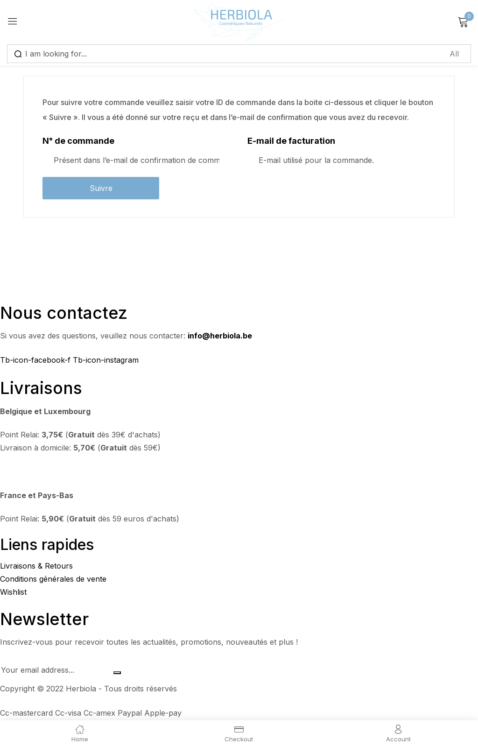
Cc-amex (101, 713)
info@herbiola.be (220, 335)
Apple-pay (163, 713)
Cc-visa (69, 713)
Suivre (101, 188)
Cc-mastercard (27, 713)
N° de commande (78, 141)
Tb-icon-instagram (106, 360)
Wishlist (13, 592)
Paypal (131, 713)
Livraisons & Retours (36, 565)
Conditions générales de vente (53, 579)
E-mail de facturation (291, 141)
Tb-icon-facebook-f (36, 360)
